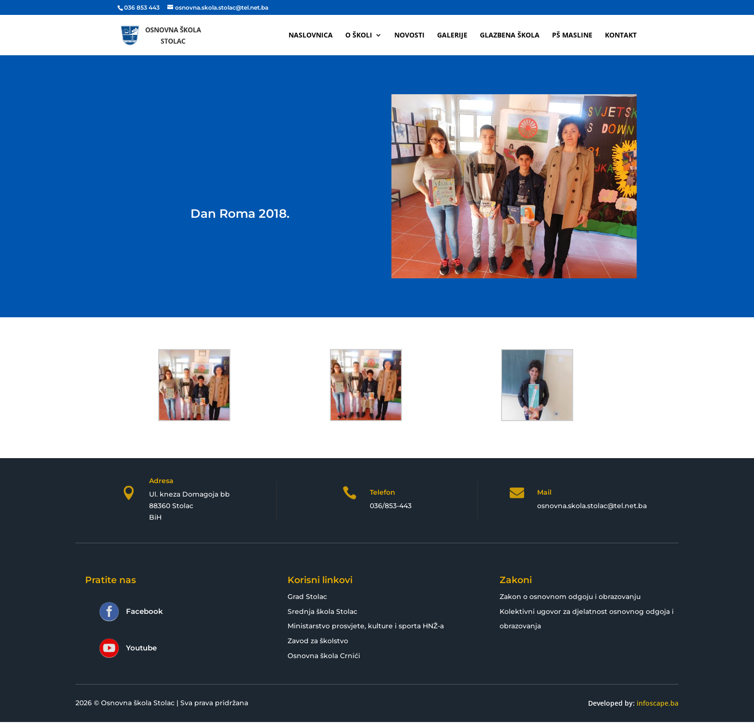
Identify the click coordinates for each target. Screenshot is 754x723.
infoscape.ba (658, 703)
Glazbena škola (510, 35)
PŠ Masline (572, 35)
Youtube (141, 647)
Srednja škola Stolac (322, 611)
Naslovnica (311, 35)
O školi (358, 35)
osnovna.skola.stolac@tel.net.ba (592, 505)
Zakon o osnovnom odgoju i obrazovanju (570, 596)
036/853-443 (391, 505)
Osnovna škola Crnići (324, 655)
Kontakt (621, 35)
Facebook (144, 611)
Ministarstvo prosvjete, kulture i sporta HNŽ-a (366, 626)
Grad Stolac (307, 596)
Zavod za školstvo (318, 640)
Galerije (452, 35)
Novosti (409, 35)
